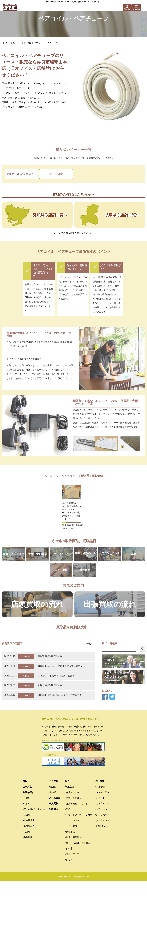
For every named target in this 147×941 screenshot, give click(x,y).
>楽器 (68, 869)
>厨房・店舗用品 (73, 897)
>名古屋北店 (29, 880)
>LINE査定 (100, 886)
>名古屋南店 (29, 886)
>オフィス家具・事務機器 (77, 902)
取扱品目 (14, 43)
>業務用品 (70, 891)
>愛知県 (53, 846)
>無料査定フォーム (104, 880)
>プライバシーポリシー (106, 869)
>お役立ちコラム (103, 863)
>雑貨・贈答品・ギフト (76, 863)
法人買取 (53, 863)
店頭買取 (27, 846)
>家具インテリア (73, 852)
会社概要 (99, 841)
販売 (67, 841)
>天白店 (26, 874)
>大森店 (26, 863)
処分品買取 (54, 857)
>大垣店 (26, 891)
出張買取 (53, 841)
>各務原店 (27, 897)
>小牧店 (26, 858)
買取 (25, 841)
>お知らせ (100, 858)
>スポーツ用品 (72, 914)
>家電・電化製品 (73, 858)
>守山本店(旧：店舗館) (34, 869)
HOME (4, 43)
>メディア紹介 (102, 852)
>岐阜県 (53, 852)
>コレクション (72, 880)
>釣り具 (69, 919)
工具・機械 (26, 43)
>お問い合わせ (102, 874)
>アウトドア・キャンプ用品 (78, 874)
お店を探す (28, 852)
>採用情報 (100, 846)
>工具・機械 (71, 886)
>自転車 (69, 908)
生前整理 (53, 869)
